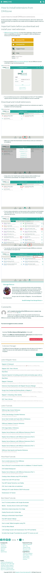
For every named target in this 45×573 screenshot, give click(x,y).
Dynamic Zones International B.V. (23, 572)
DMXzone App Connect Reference (11, 410)
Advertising (3, 547)
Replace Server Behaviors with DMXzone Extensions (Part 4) (18, 432)
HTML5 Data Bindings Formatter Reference (13, 414)
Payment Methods (27, 544)
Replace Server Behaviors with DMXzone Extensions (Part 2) (18, 441)
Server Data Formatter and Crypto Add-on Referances (16, 419)
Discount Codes (27, 548)
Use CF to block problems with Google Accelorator (15, 502)
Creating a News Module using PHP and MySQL (15, 476)
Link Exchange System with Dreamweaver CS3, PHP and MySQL (19, 530)
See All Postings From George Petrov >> (32, 300)
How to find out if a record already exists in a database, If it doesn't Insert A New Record (22, 465)
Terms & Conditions (28, 553)
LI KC (19, 312)
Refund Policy (26, 557)
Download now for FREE (36, 339)
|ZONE (4, 2)
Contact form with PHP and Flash (11, 479)
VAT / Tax (25, 545)
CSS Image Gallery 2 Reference (10, 428)
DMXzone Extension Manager (11, 32)
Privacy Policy (26, 556)
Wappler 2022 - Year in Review (10, 368)
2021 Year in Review (7, 399)
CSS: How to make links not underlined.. (12, 486)
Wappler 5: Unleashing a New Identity (12, 395)
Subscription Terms (27, 554)
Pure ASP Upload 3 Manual (9, 519)
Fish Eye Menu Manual (8, 526)
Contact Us (3, 545)
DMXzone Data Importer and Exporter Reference (15, 450)
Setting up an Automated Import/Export (12, 515)
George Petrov (8, 284)
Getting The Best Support (7, 565)
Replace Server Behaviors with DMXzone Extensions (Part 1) (18, 445)
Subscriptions (26, 550)
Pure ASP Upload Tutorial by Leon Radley (13, 483)
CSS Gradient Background (8, 468)
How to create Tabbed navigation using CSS (13, 523)
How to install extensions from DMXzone (13, 461)
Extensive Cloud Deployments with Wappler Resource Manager (19, 386)
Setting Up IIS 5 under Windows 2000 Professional (15, 489)
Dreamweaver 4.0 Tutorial (8, 493)
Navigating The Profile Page (7, 563)
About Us (3, 544)
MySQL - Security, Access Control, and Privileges (15, 505)
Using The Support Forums (7, 566)
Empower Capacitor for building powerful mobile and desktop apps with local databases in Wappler (22, 375)
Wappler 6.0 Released (8, 364)
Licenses (25, 559)
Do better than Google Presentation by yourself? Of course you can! (20, 533)
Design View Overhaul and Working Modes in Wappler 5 (17, 390)
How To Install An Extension (7, 569)
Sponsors (3, 548)
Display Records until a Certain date (11, 512)
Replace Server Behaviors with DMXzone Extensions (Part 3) (18, 437)
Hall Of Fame (4, 551)
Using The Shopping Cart (7, 562)
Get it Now (39, 354)
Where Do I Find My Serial (7, 568)
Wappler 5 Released (7, 381)
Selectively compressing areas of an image (13, 509)
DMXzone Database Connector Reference (13, 423)
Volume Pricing (26, 547)
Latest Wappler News (8, 360)
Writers (2, 550)
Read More (5, 371)
